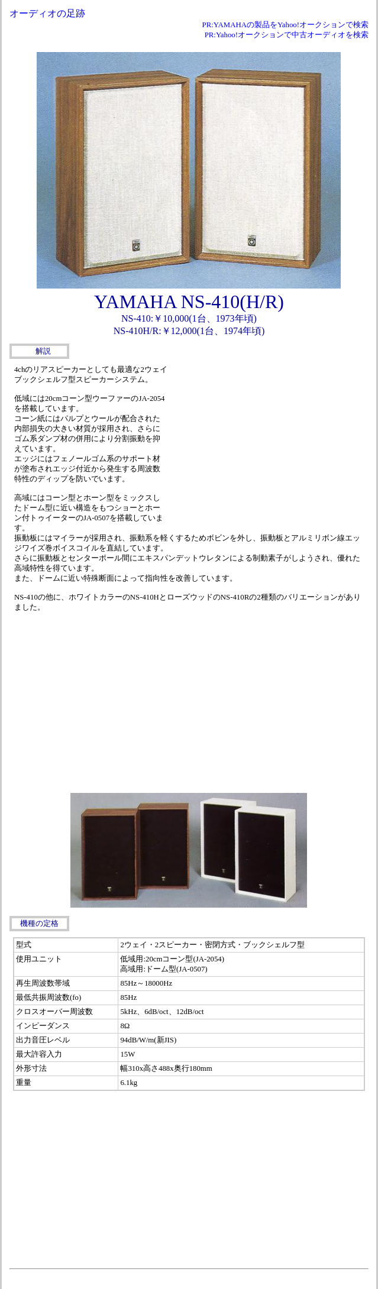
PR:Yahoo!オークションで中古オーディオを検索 (287, 35)
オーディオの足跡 (47, 13)
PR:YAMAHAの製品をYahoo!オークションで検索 (285, 25)
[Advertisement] (269, 444)
